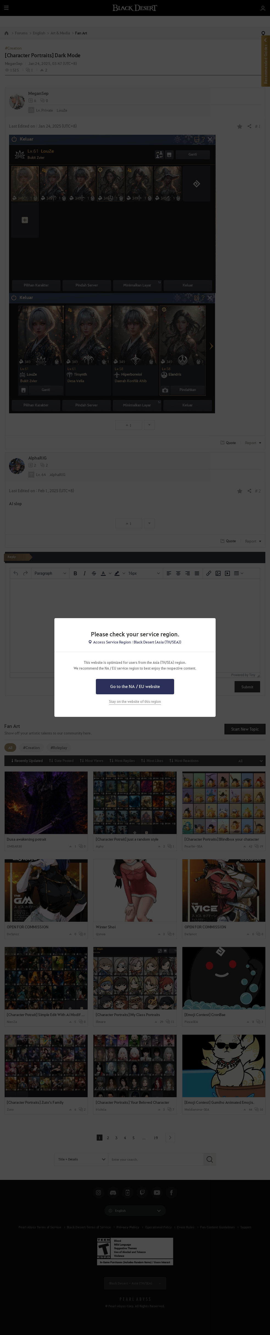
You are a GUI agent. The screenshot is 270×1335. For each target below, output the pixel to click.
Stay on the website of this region (135, 701)
